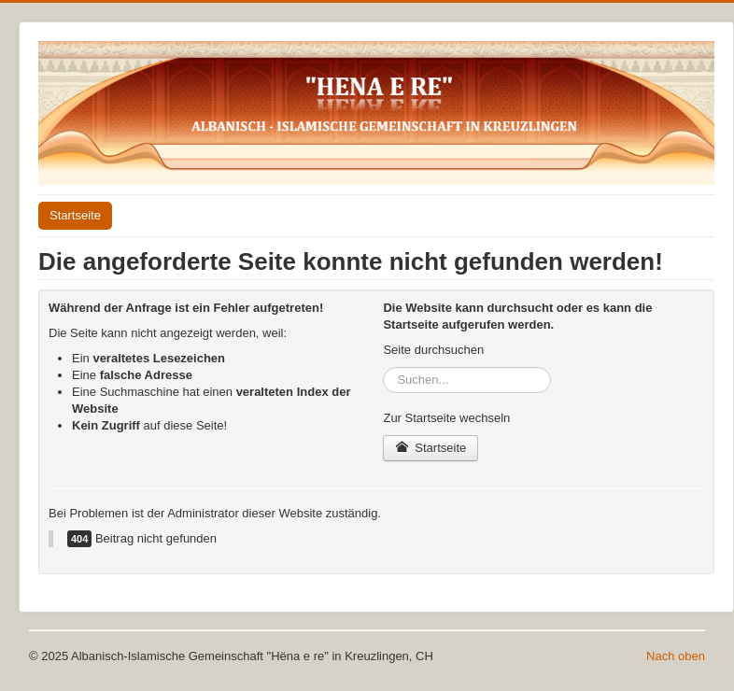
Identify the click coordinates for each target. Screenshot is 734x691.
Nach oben (675, 656)
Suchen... (383, 367)
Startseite (75, 215)
